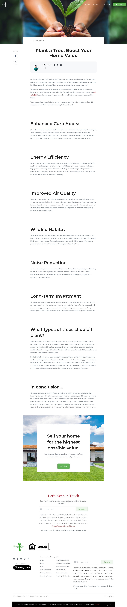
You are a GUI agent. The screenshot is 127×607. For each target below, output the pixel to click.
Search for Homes (61, 573)
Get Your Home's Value (63, 563)
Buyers (78, 4)
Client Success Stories (63, 566)
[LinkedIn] (17, 559)
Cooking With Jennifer (63, 576)
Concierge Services (45, 573)
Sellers (87, 4)
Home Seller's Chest (62, 560)
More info (97, 604)
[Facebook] (14, 559)
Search (96, 4)
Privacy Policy (109, 596)
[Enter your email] (59, 509)
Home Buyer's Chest (46, 576)
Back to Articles (39, 40)
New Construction (45, 569)
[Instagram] (24, 559)
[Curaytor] (22, 569)
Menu (106, 4)
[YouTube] (21, 559)
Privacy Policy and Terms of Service (63, 526)
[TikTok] (28, 559)
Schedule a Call (60, 569)
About (42, 560)
